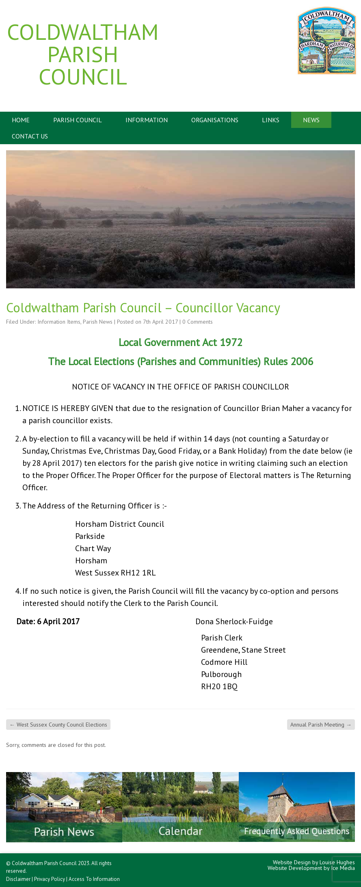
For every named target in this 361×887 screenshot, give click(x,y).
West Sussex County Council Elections (58, 724)
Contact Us (30, 136)
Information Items (58, 321)
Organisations (214, 120)
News (311, 120)
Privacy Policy (49, 879)
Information (146, 120)
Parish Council (77, 120)
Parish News (97, 321)
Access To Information (94, 879)
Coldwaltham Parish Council (83, 53)
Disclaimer (18, 879)
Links (270, 120)
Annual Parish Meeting (321, 724)
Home (21, 120)
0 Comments (197, 321)
